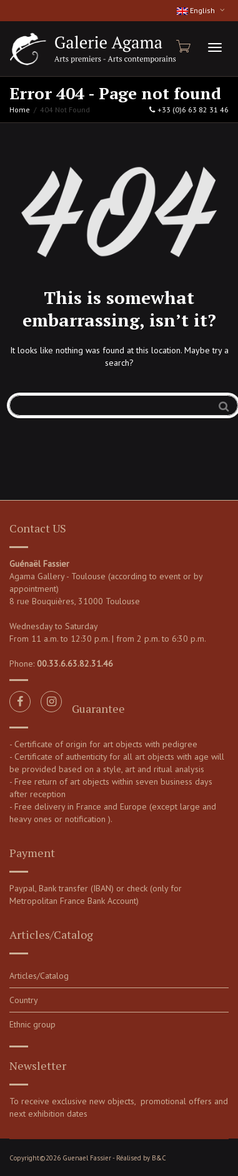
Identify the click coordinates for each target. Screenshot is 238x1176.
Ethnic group (32, 1024)
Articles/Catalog (39, 975)
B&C (159, 1158)
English (197, 10)
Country (23, 1000)
